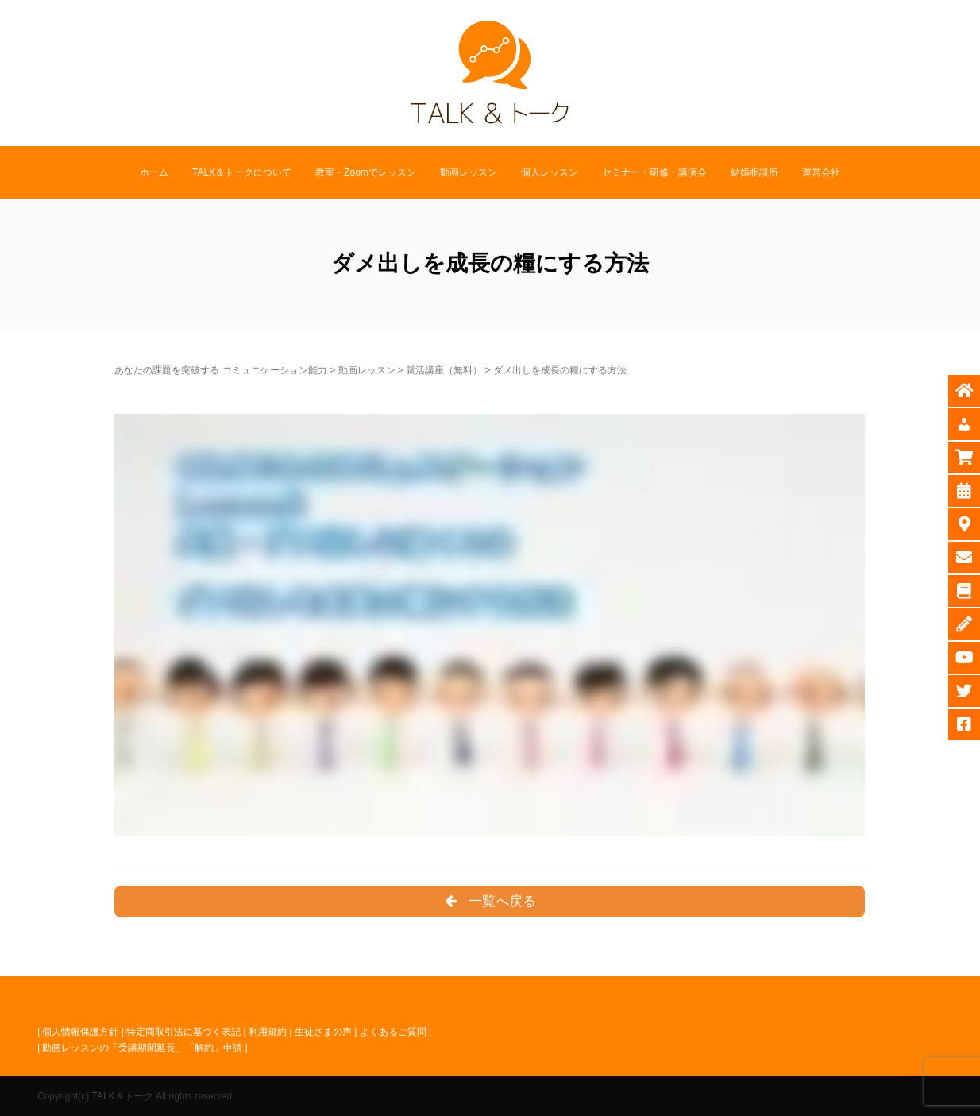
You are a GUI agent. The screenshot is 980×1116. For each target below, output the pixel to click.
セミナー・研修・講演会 (654, 172)
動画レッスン (468, 172)
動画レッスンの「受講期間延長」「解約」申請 (142, 1047)
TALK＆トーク (121, 1096)
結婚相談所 (754, 172)
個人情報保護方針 (80, 1031)
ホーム (154, 172)
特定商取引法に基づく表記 (183, 1031)
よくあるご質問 (393, 1031)
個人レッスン (549, 172)
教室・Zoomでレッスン (365, 172)
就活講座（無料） (444, 370)
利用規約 (268, 1031)
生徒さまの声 (323, 1031)
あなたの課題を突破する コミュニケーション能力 (220, 370)
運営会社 (821, 172)
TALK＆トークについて (241, 172)
